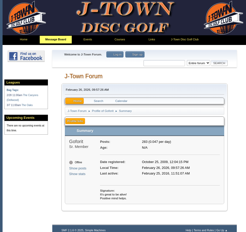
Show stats (77, 192)
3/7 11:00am (14, 108)
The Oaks (27, 108)
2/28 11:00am (15, 98)
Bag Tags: (13, 93)
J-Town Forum (83, 77)
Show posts (77, 186)
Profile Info (75, 122)
